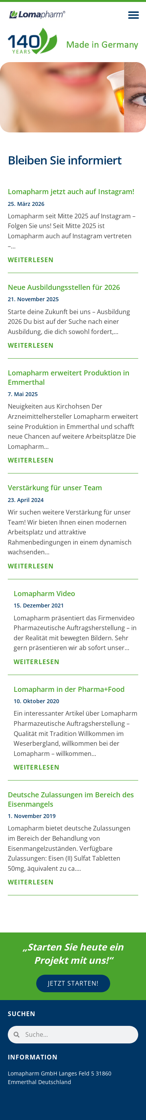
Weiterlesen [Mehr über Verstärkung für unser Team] (31, 566)
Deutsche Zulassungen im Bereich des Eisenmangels (71, 799)
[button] (133, 14)
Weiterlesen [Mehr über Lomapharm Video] (37, 661)
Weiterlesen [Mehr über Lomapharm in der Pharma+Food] (37, 767)
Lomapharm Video (44, 593)
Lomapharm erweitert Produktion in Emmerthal (68, 377)
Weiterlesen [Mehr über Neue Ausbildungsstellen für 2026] (31, 345)
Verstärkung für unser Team (55, 487)
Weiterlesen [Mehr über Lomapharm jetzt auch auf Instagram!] (31, 259)
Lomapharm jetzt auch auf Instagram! (71, 191)
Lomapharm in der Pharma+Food (69, 689)
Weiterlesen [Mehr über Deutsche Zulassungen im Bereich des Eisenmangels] (31, 882)
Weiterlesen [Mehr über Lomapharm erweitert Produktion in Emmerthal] (31, 460)
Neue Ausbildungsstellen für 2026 (64, 287)
